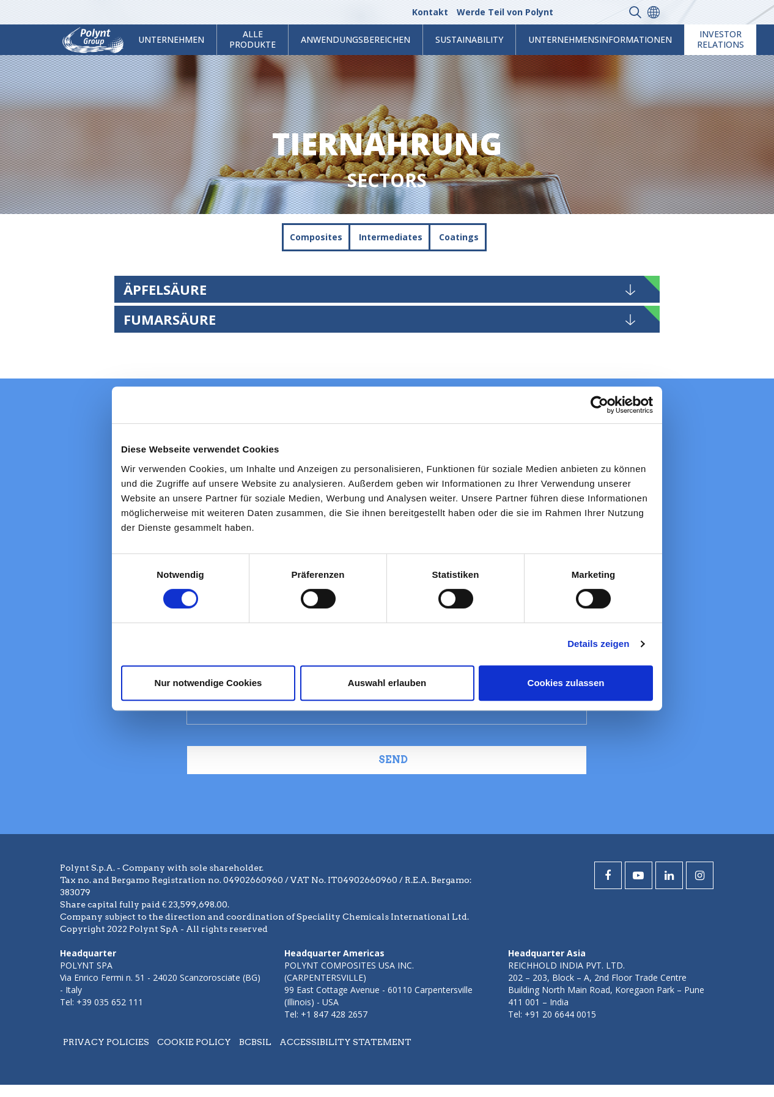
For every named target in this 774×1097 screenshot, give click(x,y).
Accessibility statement (345, 1042)
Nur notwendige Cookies (208, 683)
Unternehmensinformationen (600, 39)
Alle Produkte (252, 39)
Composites (316, 237)
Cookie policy (194, 1042)
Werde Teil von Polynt (505, 12)
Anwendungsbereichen (355, 39)
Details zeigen (598, 643)
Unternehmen (171, 39)
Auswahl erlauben (387, 683)
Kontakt (430, 12)
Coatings (459, 237)
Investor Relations (720, 39)
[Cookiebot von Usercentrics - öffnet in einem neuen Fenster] (599, 405)
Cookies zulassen (566, 683)
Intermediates (390, 237)
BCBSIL (255, 1042)
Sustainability (469, 39)
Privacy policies (106, 1042)
